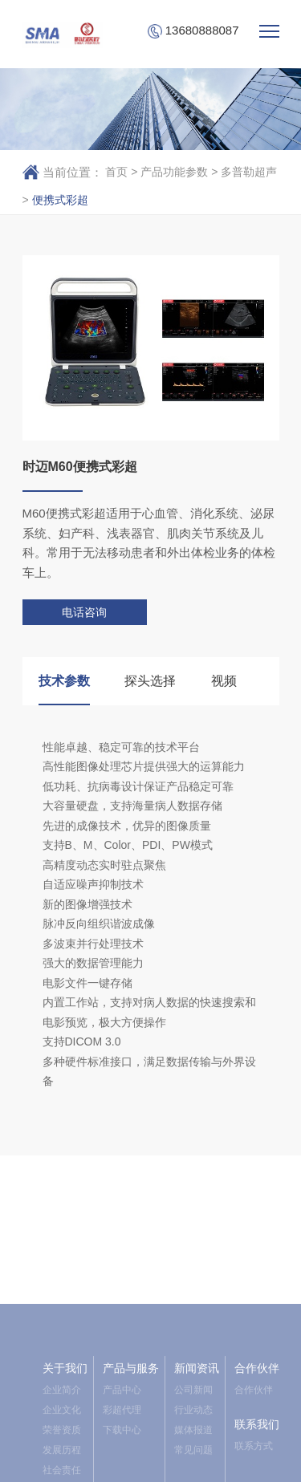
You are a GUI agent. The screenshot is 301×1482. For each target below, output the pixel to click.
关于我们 (65, 1449)
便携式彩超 (60, 199)
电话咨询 (84, 612)
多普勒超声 (249, 171)
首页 (116, 171)
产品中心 (122, 1471)
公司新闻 (193, 1471)
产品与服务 (131, 1449)
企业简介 (62, 1471)
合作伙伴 (256, 1449)
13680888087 (193, 31)
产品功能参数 (174, 171)
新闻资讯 (196, 1449)
